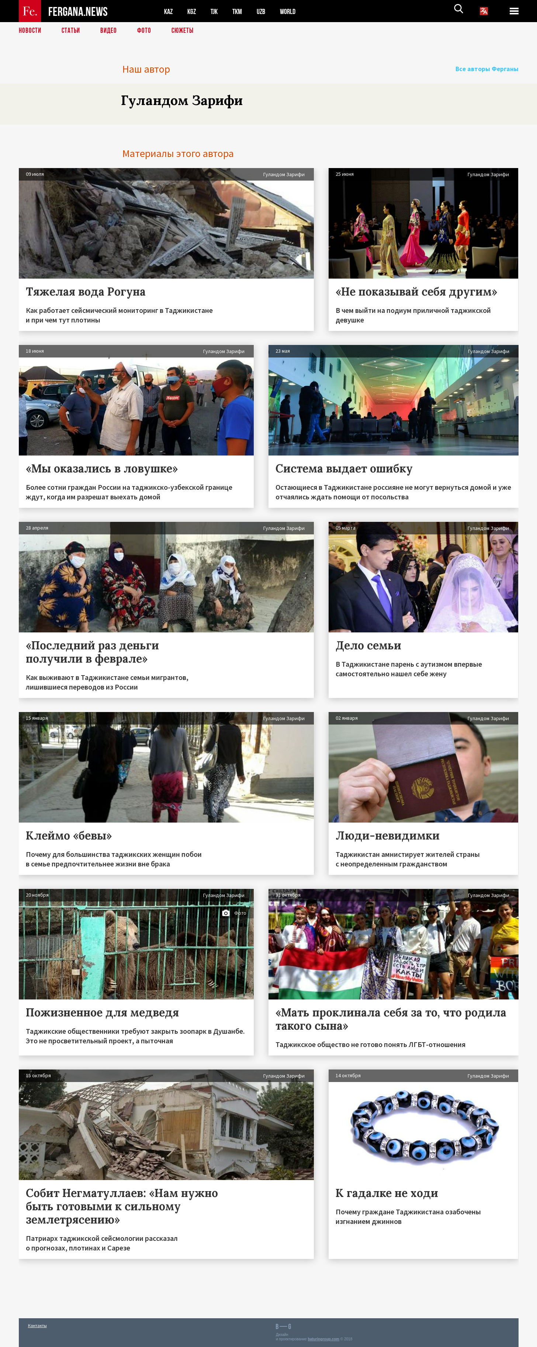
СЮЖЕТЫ (186, 31)
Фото (147, 31)
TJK (217, 11)
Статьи (72, 31)
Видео (111, 31)
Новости (30, 31)
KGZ (193, 11)
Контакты (37, 1325)
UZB (266, 11)
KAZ (169, 11)
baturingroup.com (323, 1339)
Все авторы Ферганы (492, 69)
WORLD (293, 11)
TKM (241, 11)
